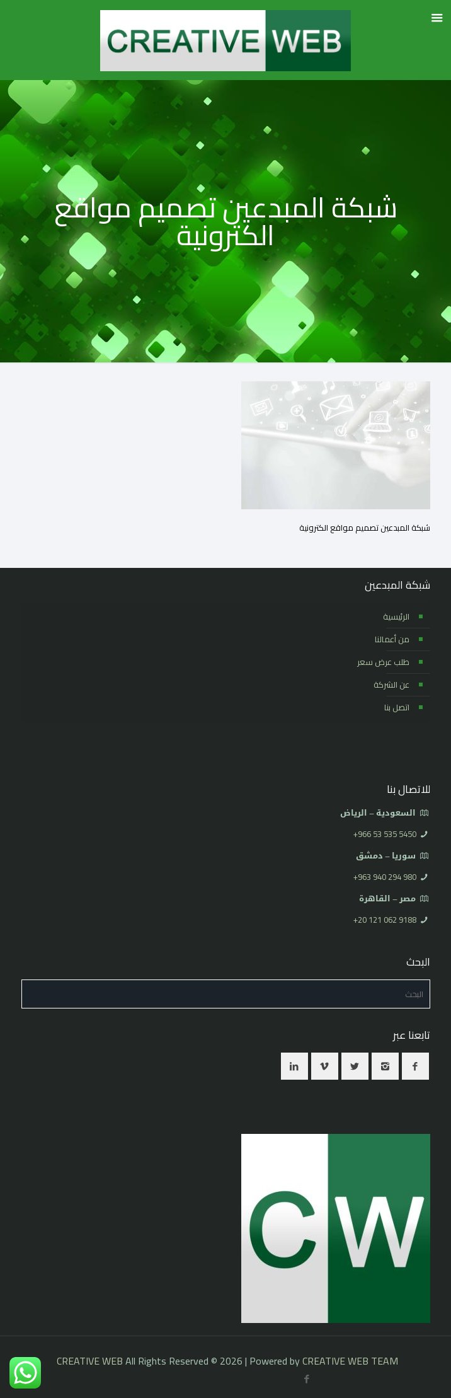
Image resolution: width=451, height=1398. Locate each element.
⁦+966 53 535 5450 (384, 833)
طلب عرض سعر (383, 661)
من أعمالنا (392, 639)
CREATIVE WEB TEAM (350, 1360)
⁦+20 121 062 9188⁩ (384, 919)
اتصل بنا (396, 707)
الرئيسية (396, 616)
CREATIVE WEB (90, 1360)
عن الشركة (391, 684)
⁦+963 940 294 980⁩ (384, 876)
